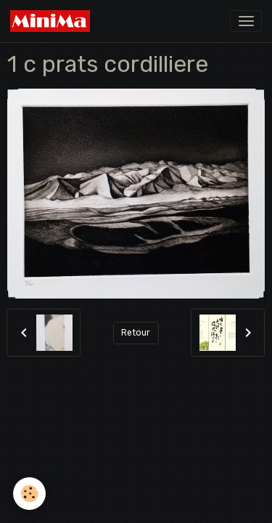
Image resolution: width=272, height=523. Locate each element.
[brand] (52, 21)
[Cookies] (29, 493)
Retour (135, 333)
